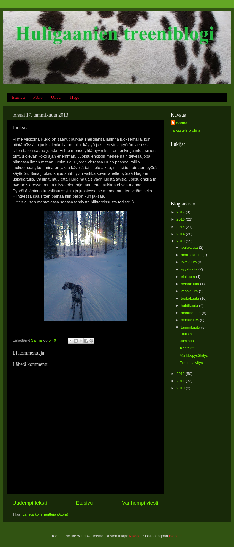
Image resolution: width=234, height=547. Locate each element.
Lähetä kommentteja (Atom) (45, 514)
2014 (181, 234)
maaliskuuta (191, 313)
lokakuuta (189, 262)
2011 (181, 381)
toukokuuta (190, 298)
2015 (181, 227)
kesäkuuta (190, 291)
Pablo (38, 97)
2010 (181, 388)
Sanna (181, 123)
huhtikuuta (190, 306)
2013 (181, 241)
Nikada (134, 536)
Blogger (175, 536)
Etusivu (18, 97)
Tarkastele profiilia (185, 130)
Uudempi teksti (29, 503)
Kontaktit (187, 348)
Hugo (74, 97)
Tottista (186, 334)
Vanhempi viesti (140, 503)
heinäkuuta (190, 284)
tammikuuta (191, 327)
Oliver (56, 97)
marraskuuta (192, 255)
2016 (181, 219)
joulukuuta (190, 247)
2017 (181, 212)
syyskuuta (189, 269)
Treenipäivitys (191, 363)
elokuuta (188, 277)
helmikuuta (190, 320)
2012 (181, 374)
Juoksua (187, 341)
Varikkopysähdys (194, 355)
